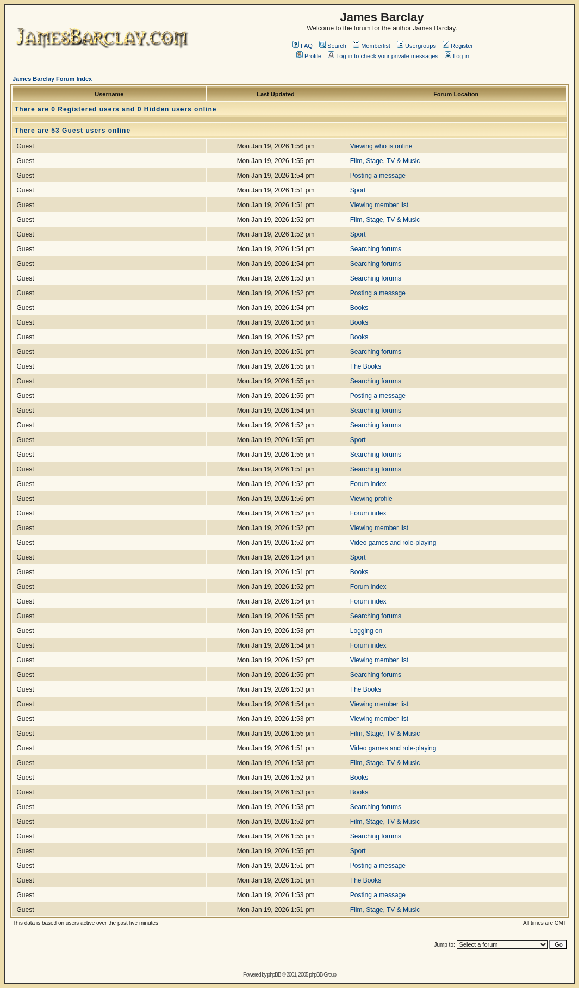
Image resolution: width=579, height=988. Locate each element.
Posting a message (378, 175)
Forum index (368, 484)
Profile (308, 56)
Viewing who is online (381, 146)
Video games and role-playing (393, 542)
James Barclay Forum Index (52, 79)
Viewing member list (379, 205)
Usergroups (416, 45)
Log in (457, 56)
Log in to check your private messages (383, 56)
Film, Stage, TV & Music (385, 161)
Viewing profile (371, 498)
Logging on (366, 631)
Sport (358, 190)
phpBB (274, 975)
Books (359, 308)
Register (458, 45)
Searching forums (375, 249)
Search (332, 45)
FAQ (302, 45)
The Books (365, 366)
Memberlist (371, 45)
